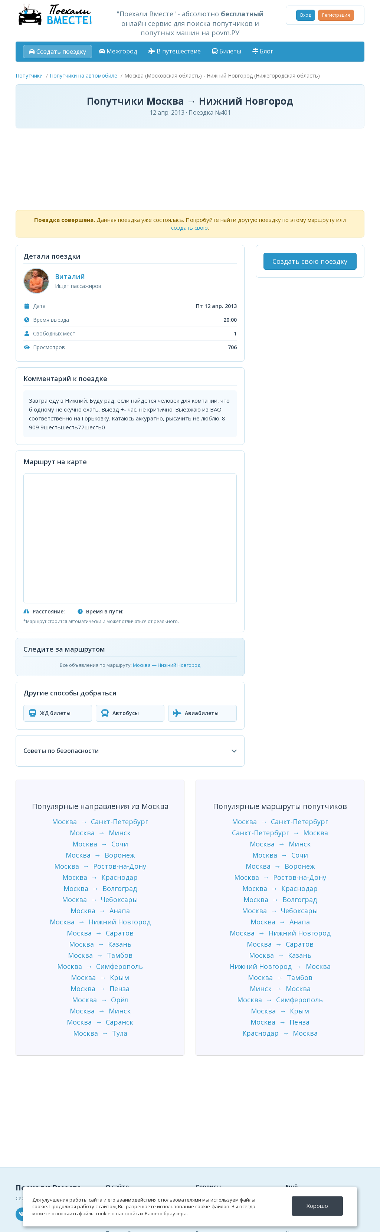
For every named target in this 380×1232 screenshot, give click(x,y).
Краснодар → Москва (280, 1033)
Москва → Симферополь (100, 966)
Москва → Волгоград (100, 888)
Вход (305, 15)
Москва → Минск (100, 832)
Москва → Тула (100, 1033)
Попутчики (29, 75)
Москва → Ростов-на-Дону (100, 866)
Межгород (118, 51)
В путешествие (174, 51)
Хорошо (317, 1205)
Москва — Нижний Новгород (166, 665)
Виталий (70, 276)
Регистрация (336, 15)
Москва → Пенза (100, 988)
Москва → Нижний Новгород (100, 921)
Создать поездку (57, 51)
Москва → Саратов (100, 932)
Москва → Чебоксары (100, 899)
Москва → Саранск (100, 1022)
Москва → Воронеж (100, 855)
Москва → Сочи (100, 843)
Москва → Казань (100, 944)
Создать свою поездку (309, 261)
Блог (262, 51)
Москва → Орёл (100, 999)
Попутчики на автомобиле (83, 75)
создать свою (189, 227)
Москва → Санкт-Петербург (100, 821)
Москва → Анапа (100, 910)
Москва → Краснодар (100, 877)
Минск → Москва (280, 988)
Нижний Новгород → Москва (280, 966)
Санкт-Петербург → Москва (280, 832)
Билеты (226, 51)
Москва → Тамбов (100, 955)
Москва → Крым (100, 977)
